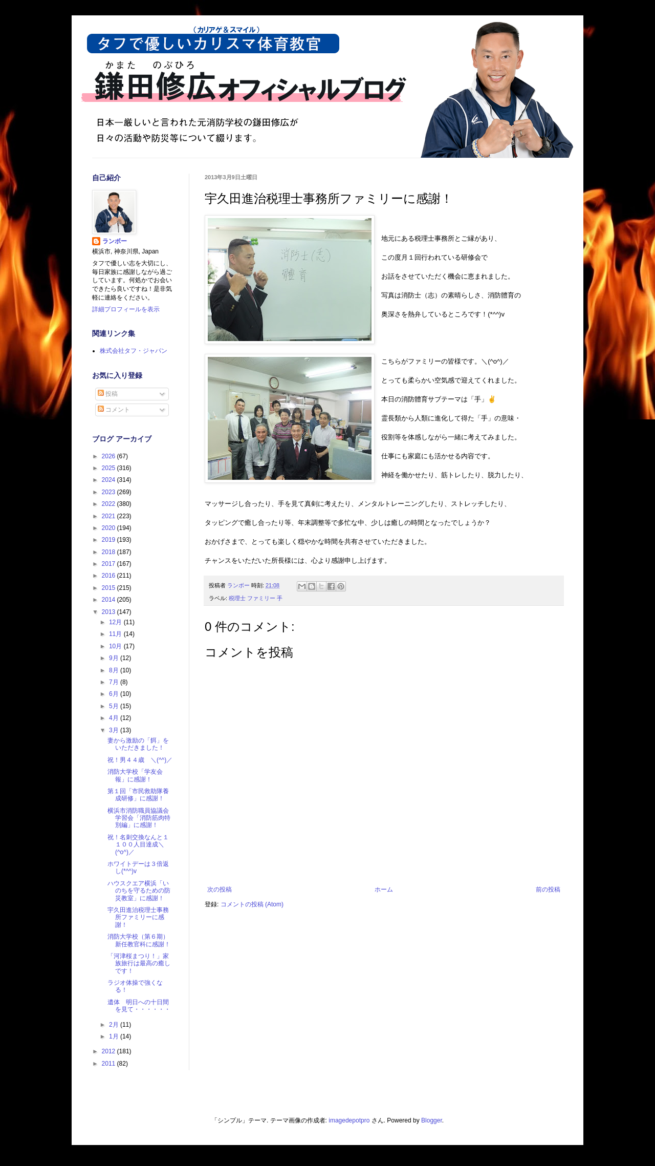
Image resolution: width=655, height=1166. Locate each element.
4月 (114, 718)
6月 (114, 693)
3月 (114, 730)
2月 (114, 1024)
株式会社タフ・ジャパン (133, 350)
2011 (109, 1063)
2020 (109, 528)
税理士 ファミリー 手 (255, 598)
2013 (109, 612)
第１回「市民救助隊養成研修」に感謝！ (138, 795)
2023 (109, 492)
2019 (109, 539)
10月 (116, 646)
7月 (114, 682)
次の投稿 (219, 889)
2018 (109, 552)
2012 (109, 1051)
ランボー (114, 241)
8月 (114, 670)
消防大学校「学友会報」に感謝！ (135, 775)
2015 (109, 587)
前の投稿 (548, 889)
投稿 (108, 393)
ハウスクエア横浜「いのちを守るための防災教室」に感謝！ (138, 891)
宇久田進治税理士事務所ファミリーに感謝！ (138, 917)
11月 (116, 634)
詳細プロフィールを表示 (126, 309)
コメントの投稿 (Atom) (252, 904)
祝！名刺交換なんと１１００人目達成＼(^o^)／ (138, 845)
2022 (109, 503)
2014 (109, 599)
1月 (114, 1036)
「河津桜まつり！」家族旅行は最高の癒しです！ (138, 963)
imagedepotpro (349, 1120)
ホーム (384, 889)
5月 (114, 706)
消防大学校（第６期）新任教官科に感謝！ (138, 940)
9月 (114, 658)
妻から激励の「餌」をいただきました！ (138, 744)
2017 (109, 563)
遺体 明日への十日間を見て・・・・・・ (138, 1006)
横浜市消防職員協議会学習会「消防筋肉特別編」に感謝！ (138, 818)
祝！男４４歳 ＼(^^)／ (139, 760)
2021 (109, 516)
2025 (109, 468)
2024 (109, 479)
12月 (116, 622)
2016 (109, 575)
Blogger (431, 1120)
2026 (109, 456)
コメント (114, 409)
